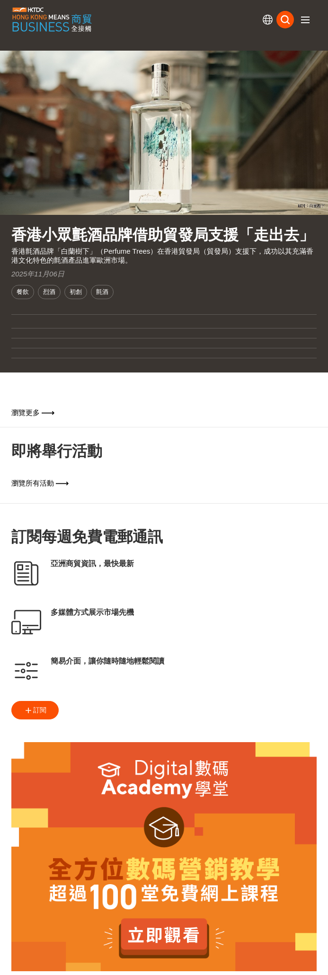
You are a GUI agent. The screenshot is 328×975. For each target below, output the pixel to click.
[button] (305, 20)
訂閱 (35, 710)
